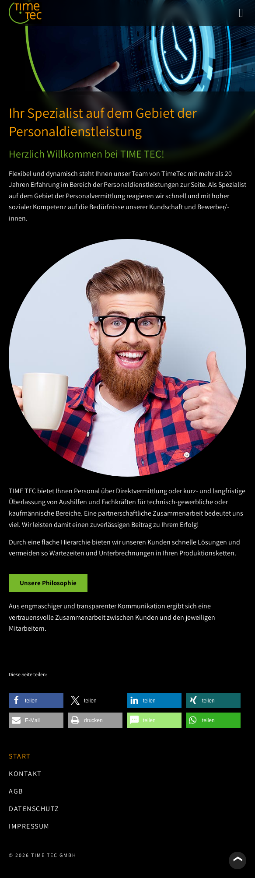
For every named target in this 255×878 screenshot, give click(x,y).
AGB (16, 791)
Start (20, 756)
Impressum (29, 826)
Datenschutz (34, 808)
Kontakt (25, 773)
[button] (241, 13)
